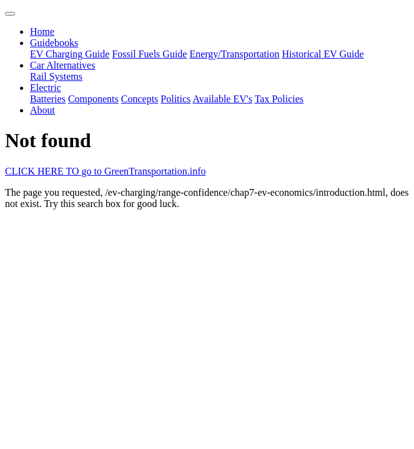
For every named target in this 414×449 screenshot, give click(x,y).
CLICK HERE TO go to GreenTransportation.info (105, 171)
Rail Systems (56, 76)
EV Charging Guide (69, 54)
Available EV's (222, 99)
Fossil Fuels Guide (149, 54)
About (42, 110)
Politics (175, 99)
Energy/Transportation (234, 54)
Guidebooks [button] (54, 42)
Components (93, 99)
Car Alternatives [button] (62, 65)
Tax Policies (279, 99)
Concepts (140, 99)
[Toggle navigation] (10, 14)
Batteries (48, 99)
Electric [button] (45, 87)
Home (42, 31)
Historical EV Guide (322, 54)
